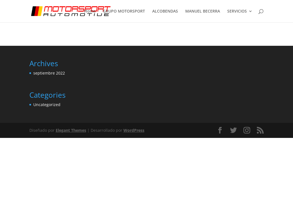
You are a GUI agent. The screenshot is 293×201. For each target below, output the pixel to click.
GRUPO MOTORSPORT (124, 11)
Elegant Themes (71, 130)
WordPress (133, 130)
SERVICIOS (237, 11)
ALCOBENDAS (165, 11)
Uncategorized (46, 104)
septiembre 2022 (49, 73)
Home (90, 11)
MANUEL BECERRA (202, 11)
